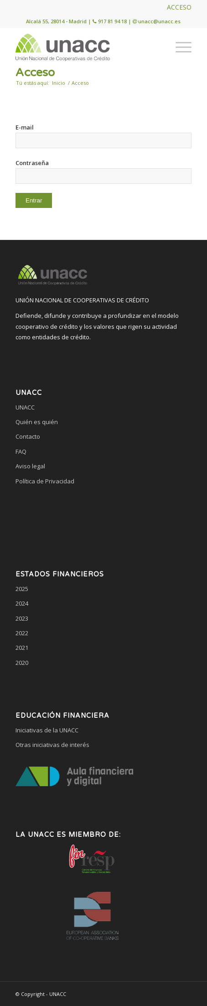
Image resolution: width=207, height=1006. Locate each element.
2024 (22, 603)
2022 (22, 633)
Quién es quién (37, 422)
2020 (22, 663)
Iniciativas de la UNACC (47, 730)
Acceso (35, 72)
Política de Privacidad (45, 481)
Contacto (28, 436)
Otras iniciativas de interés (52, 745)
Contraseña (32, 163)
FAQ (21, 451)
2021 (22, 647)
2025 (22, 589)
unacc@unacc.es (159, 21)
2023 (22, 618)
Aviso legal (30, 466)
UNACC (25, 407)
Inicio (58, 82)
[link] (103, 516)
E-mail (25, 127)
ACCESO (179, 7)
